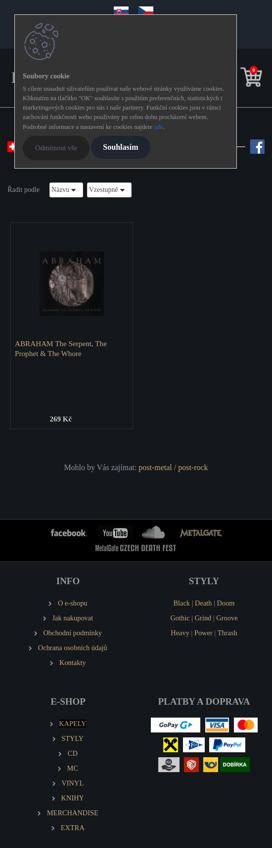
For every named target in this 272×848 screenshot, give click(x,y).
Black (181, 603)
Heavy (180, 633)
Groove (226, 618)
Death (203, 603)
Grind (203, 618)
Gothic (179, 618)
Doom (226, 603)
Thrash (227, 633)
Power (203, 633)
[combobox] (66, 189)
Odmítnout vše (56, 148)
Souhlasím (120, 147)
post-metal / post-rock (173, 467)
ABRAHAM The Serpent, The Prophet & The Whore (61, 348)
